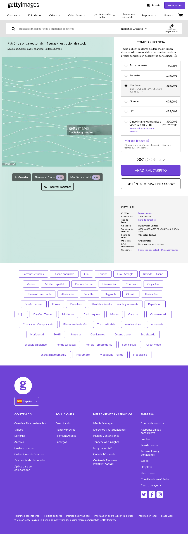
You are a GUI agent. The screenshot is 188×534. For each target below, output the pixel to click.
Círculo (131, 294)
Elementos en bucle (40, 294)
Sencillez (89, 294)
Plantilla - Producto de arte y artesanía (115, 304)
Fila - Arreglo (125, 273)
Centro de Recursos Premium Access (105, 462)
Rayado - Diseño (153, 273)
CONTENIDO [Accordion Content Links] (23, 414)
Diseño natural (34, 304)
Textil (57, 334)
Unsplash (146, 467)
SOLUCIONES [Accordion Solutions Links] (65, 414)
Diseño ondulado (64, 273)
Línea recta (109, 284)
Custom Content (24, 448)
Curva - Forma (84, 284)
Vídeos (18, 429)
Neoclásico (140, 354)
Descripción (63, 423)
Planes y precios (65, 429)
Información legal (147, 515)
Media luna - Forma (112, 354)
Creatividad (153, 344)
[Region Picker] (26, 401)
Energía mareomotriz (54, 354)
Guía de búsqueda (104, 454)
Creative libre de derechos (30, 423)
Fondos (103, 273)
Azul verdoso (133, 324)
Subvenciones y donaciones (150, 453)
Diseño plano (123, 334)
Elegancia (110, 294)
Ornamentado (159, 314)
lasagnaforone (145, 213)
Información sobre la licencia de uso (114, 515)
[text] (62, 28)
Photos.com (148, 473)
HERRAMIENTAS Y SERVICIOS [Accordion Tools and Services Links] (112, 414)
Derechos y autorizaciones (109, 429)
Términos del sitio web (27, 515)
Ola (86, 273)
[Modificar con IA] (85, 177)
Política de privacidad (78, 515)
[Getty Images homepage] (23, 5)
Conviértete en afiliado (155, 479)
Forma (56, 304)
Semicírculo (129, 344)
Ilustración (152, 294)
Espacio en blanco (36, 344)
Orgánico (153, 284)
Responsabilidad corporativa (151, 431)
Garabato (134, 314)
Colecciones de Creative (29, 454)
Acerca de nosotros (153, 423)
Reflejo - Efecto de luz (99, 344)
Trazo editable (106, 324)
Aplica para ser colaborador (23, 468)
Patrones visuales (33, 273)
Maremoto (83, 354)
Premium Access (66, 435)
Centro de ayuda (151, 485)
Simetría (75, 334)
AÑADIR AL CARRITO (151, 170)
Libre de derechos (147, 219)
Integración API (103, 448)
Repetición (155, 304)
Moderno (68, 314)
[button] (57, 112)
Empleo (145, 439)
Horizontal (37, 334)
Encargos (61, 441)
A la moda (157, 324)
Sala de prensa (149, 445)
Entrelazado (148, 334)
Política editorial (53, 515)
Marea (114, 314)
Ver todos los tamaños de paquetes (142, 129)
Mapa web (167, 515)
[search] (15, 28)
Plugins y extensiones (106, 435)
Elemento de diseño (75, 324)
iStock (145, 460)
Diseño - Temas (43, 314)
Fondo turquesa (66, 344)
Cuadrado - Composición (38, 324)
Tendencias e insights (106, 441)
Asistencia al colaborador (30, 460)
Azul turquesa (92, 314)
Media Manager (103, 423)
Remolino (76, 304)
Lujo (21, 314)
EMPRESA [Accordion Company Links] (147, 414)
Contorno (132, 284)
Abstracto (68, 294)
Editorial (19, 435)
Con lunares (98, 334)
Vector (31, 284)
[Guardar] (21, 177)
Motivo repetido (55, 284)
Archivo (19, 441)
